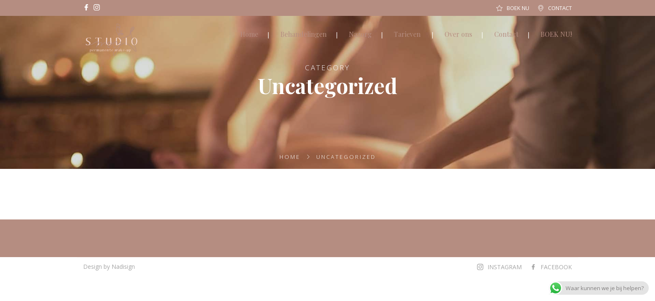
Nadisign (123, 266)
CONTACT (560, 8)
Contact (506, 34)
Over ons (458, 34)
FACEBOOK (556, 267)
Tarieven (407, 34)
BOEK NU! (556, 34)
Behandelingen (303, 34)
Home (249, 34)
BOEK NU (518, 8)
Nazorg (360, 34)
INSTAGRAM (504, 267)
